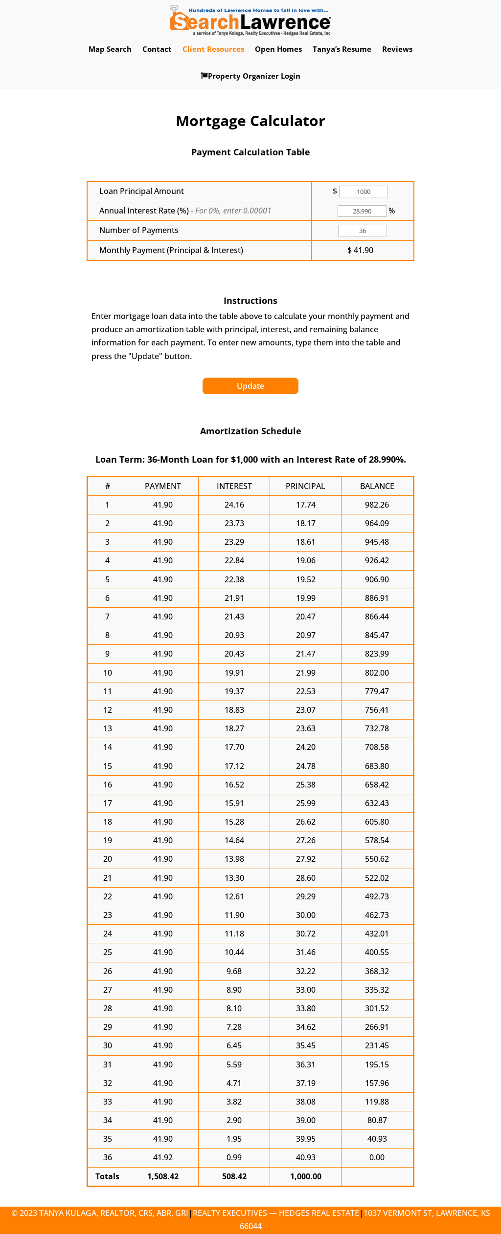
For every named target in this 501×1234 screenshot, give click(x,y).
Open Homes (278, 49)
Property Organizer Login (250, 76)
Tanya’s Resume (342, 49)
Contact (157, 49)
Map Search (110, 49)
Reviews (397, 49)
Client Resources (213, 49)
